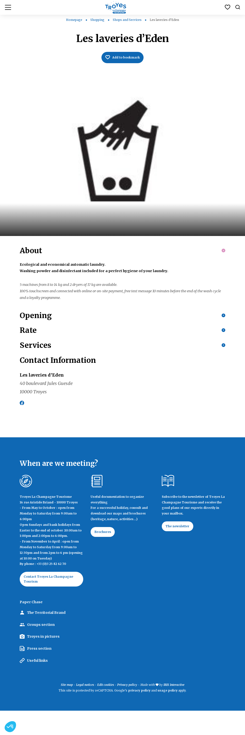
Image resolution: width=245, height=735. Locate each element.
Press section (39, 673)
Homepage (74, 20)
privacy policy (139, 715)
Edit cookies (105, 709)
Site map (67, 709)
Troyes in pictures (43, 661)
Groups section (41, 649)
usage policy (168, 715)
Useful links (37, 685)
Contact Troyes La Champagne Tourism (44, 602)
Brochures (105, 554)
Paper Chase (31, 626)
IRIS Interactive (173, 709)
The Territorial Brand (46, 637)
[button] (10, 727)
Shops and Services (127, 20)
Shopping (97, 20)
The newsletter (180, 549)
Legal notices (85, 709)
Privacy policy (127, 709)
